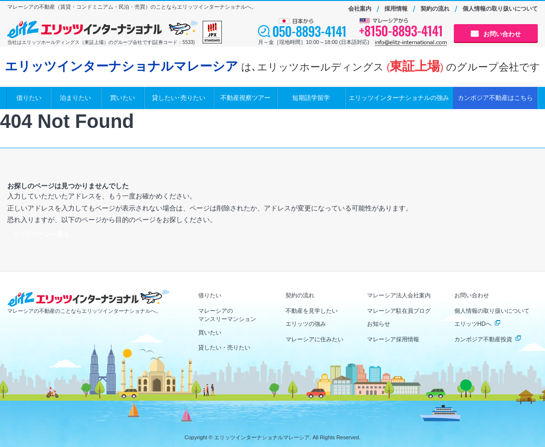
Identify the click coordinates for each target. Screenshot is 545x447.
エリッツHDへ (472, 324)
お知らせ (378, 324)
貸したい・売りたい (224, 347)
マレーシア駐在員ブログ (399, 310)
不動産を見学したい (312, 310)
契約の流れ (435, 8)
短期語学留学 (311, 97)
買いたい (122, 97)
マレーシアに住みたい (314, 339)
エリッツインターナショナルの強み (399, 97)
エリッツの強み (306, 324)
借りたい (28, 97)
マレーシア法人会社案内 (399, 295)
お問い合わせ (502, 34)
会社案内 (359, 8)
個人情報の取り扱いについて (500, 8)
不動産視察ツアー (245, 97)
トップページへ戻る (41, 233)
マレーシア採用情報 (393, 339)
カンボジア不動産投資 (483, 339)
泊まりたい (75, 97)
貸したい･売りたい (178, 97)
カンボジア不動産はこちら (495, 97)
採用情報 (396, 8)
